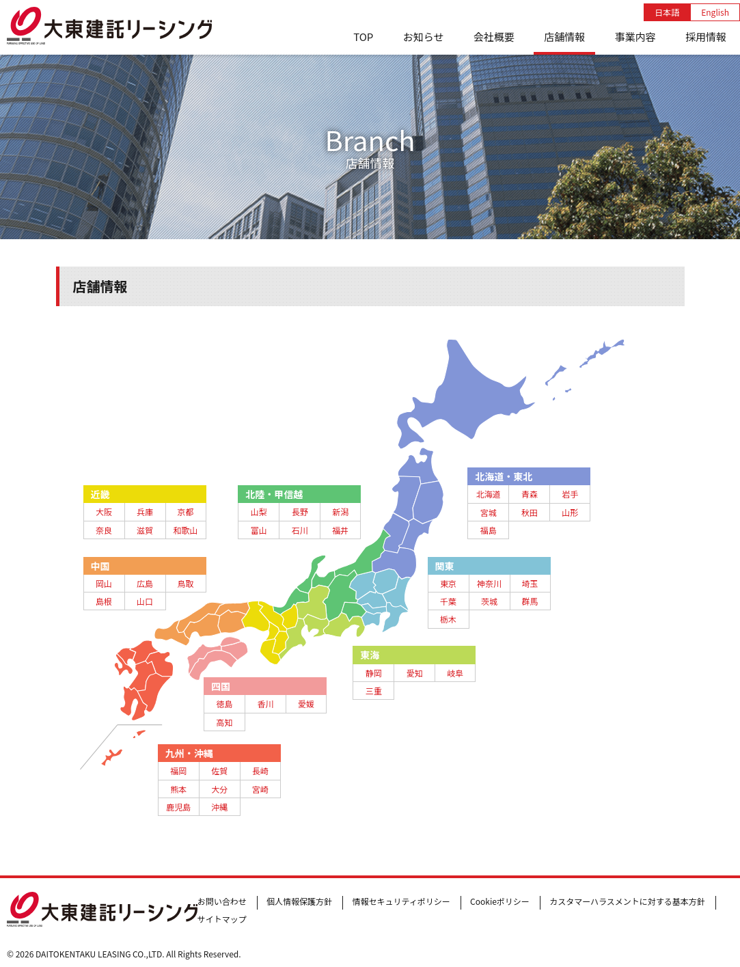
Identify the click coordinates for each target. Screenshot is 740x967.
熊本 (178, 789)
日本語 (667, 12)
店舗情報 (564, 36)
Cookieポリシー (500, 901)
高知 (224, 722)
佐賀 (219, 770)
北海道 (488, 494)
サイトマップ (222, 919)
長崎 (260, 770)
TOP (363, 36)
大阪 (104, 511)
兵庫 (145, 511)
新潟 (340, 511)
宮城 (488, 512)
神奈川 (489, 583)
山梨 (259, 511)
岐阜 (455, 673)
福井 (340, 530)
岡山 (104, 583)
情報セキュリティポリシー (401, 901)
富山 (259, 530)
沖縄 (219, 807)
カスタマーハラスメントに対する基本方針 (627, 901)
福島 (488, 530)
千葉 (448, 601)
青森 (529, 494)
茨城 (489, 601)
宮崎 (260, 789)
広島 (145, 583)
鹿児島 (178, 807)
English (715, 12)
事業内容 (635, 36)
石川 (300, 530)
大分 (219, 789)
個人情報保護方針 (299, 901)
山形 (570, 512)
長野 (300, 511)
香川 (265, 703)
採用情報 (705, 36)
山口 (145, 601)
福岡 (178, 770)
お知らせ (423, 36)
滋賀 (145, 530)
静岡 (374, 673)
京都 (185, 511)
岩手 (570, 494)
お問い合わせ (222, 901)
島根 (104, 601)
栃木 (448, 619)
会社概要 (494, 36)
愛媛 (306, 703)
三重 (374, 690)
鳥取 (185, 583)
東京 (448, 583)
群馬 (529, 601)
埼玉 (529, 583)
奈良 (104, 530)
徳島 (224, 703)
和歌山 (185, 530)
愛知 (415, 673)
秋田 (529, 512)
